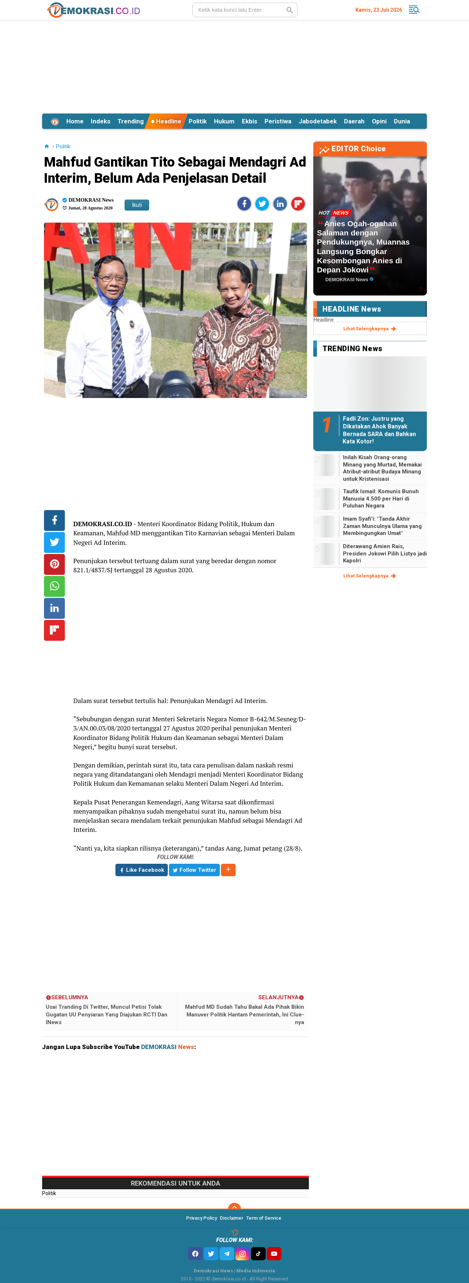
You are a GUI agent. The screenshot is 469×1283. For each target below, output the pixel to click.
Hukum (224, 121)
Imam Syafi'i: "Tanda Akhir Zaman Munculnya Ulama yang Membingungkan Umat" (382, 526)
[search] (245, 10)
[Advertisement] (234, 65)
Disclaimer (231, 1218)
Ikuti (137, 205)
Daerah (354, 121)
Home (75, 121)
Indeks (100, 121)
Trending (131, 121)
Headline (166, 121)
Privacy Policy (201, 1218)
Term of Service (263, 1218)
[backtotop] (234, 1209)
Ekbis (249, 121)
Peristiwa (278, 121)
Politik (198, 121)
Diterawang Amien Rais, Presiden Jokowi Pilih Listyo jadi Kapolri (385, 553)
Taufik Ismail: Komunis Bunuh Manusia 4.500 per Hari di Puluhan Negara (381, 498)
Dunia (402, 121)
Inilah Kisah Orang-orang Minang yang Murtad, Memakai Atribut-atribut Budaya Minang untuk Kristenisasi (382, 468)
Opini (379, 121)
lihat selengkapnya (370, 328)
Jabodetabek (318, 121)
